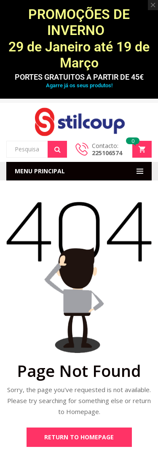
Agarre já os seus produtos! (79, 85)
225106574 (107, 153)
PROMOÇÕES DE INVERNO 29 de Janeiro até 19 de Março (79, 38)
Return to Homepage (79, 437)
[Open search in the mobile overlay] (36, 149)
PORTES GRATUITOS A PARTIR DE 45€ (79, 77)
